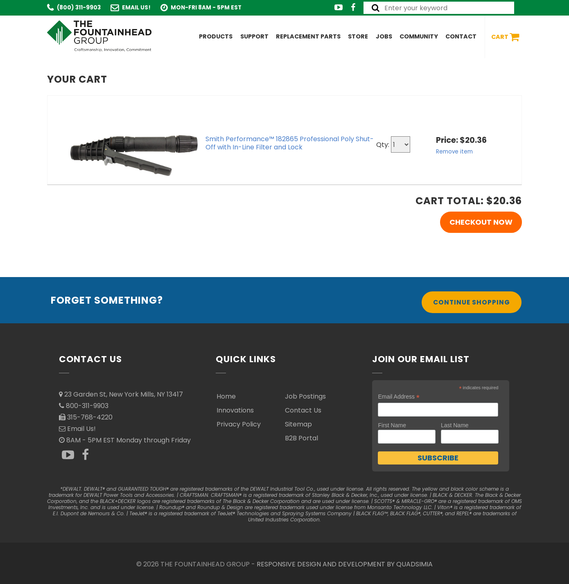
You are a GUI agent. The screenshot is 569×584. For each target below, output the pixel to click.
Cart (505, 37)
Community (419, 36)
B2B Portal (301, 438)
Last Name (455, 425)
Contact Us (303, 410)
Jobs (384, 36)
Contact (460, 36)
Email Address (399, 397)
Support (254, 36)
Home (226, 396)
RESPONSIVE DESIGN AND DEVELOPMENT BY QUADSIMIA (345, 564)
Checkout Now (481, 222)
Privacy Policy (239, 424)
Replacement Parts (308, 36)
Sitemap (298, 424)
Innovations (235, 410)
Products (216, 36)
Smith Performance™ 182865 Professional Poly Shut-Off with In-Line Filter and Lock (289, 143)
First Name (392, 425)
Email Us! (136, 7)
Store (358, 36)
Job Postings (305, 396)
